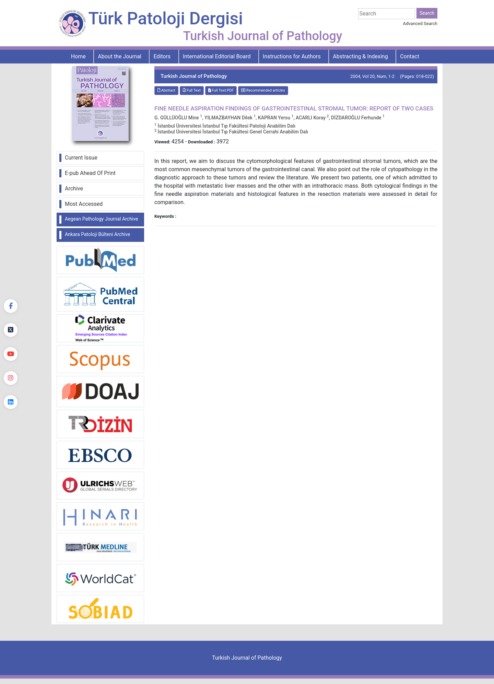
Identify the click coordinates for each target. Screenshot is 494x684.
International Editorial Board (217, 56)
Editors (162, 56)
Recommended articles (263, 90)
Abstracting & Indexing (360, 56)
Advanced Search (420, 23)
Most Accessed (84, 204)
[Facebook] (10, 306)
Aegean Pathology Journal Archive (101, 219)
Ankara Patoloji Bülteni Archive (97, 234)
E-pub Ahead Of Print (90, 173)
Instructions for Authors (292, 56)
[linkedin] (10, 402)
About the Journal (119, 56)
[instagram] (10, 378)
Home (78, 56)
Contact (409, 56)
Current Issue (81, 157)
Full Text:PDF (221, 90)
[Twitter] (10, 330)
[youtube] (10, 354)
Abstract (166, 90)
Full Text (192, 90)
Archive (74, 188)
